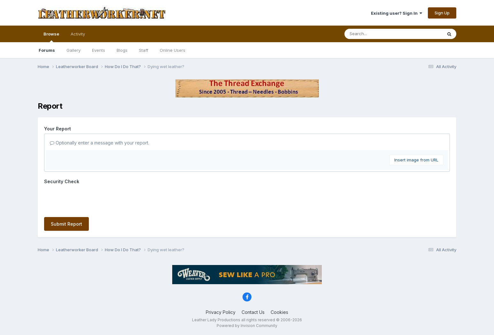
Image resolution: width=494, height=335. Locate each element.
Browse (51, 36)
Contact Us (253, 312)
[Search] (375, 34)
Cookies (279, 312)
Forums (47, 50)
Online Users (172, 50)
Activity (78, 33)
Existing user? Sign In (396, 13)
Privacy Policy (220, 312)
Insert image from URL (416, 159)
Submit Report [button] (66, 224)
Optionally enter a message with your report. (99, 142)
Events (98, 50)
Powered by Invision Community (247, 325)
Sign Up (442, 12)
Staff (143, 50)
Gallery (73, 50)
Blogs (122, 50)
